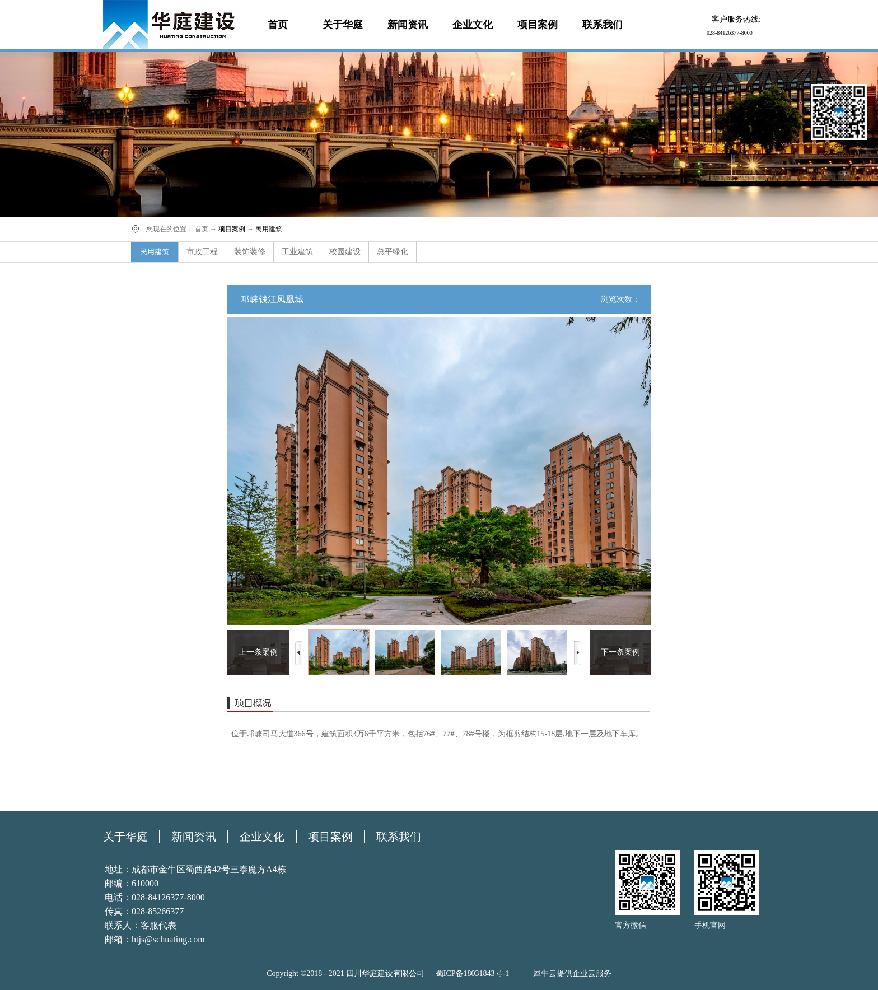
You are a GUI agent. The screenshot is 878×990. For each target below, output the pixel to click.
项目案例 (231, 229)
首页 (278, 24)
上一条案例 (258, 652)
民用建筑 (268, 229)
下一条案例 (620, 652)
